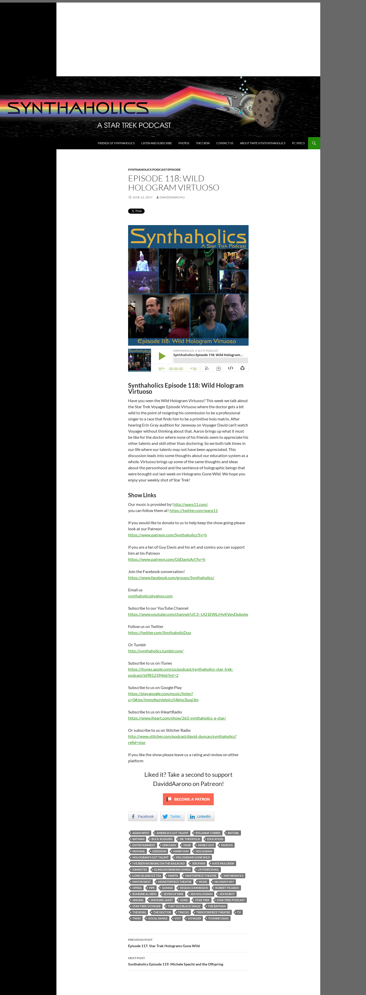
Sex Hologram (201, 894)
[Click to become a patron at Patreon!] (188, 798)
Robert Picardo (227, 887)
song (184, 900)
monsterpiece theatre (175, 881)
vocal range (157, 918)
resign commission (194, 887)
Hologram (204, 851)
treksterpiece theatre (213, 912)
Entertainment (143, 845)
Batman (138, 839)
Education (215, 839)
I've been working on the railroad (158, 863)
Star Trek (202, 900)
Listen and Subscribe (156, 143)
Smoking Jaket (162, 900)
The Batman (217, 906)
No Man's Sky (224, 881)
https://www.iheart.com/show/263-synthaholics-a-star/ (177, 717)
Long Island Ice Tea (146, 875)
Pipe (152, 887)
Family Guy (206, 845)
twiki (136, 918)
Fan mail (138, 851)
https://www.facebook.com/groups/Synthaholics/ (171, 577)
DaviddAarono (172, 197)
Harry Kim (181, 851)
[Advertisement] (160, 38)
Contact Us (224, 143)
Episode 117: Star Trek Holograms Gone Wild (188, 942)
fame (187, 845)
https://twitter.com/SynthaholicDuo (159, 632)
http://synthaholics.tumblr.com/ (156, 650)
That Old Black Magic (184, 906)
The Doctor (162, 912)
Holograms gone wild (193, 857)
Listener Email (208, 869)
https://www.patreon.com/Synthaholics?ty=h (167, 534)
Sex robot (227, 894)
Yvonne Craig (218, 918)
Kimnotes (139, 869)
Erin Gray (169, 845)
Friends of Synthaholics (116, 143)
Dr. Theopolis (190, 839)
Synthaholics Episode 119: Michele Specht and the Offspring (188, 960)
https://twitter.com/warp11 (194, 510)
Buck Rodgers (162, 839)
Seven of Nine (174, 894)
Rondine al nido (144, 894)
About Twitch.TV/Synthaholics (262, 143)
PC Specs (298, 143)
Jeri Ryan (198, 863)
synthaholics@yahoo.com (150, 595)
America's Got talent (173, 833)
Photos (183, 143)
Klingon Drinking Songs (172, 869)
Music (203, 881)
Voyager (194, 918)
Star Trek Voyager (146, 906)
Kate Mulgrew (223, 863)
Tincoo (183, 912)
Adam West (140, 833)
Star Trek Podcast (231, 900)
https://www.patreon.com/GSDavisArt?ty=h (166, 559)
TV (239, 912)
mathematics (233, 875)
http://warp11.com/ (190, 504)
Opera (137, 887)
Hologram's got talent (150, 857)
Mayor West (141, 881)
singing (138, 900)
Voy (178, 918)
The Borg (139, 912)
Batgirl (233, 833)
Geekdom (159, 851)
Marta (173, 875)
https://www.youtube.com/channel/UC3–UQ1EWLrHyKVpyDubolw (188, 614)
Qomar (167, 887)
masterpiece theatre (201, 875)
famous (227, 845)
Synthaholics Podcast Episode (154, 169)
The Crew (203, 143)
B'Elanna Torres (208, 833)
